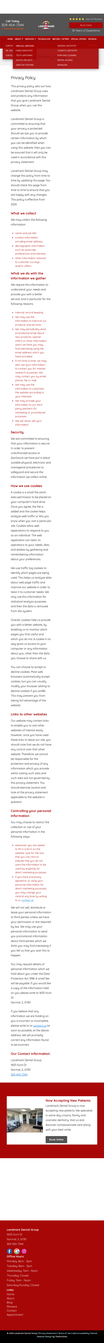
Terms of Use (64, 1333)
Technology (44, 39)
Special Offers (78, 39)
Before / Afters (61, 39)
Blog (10, 1302)
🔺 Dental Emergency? (12, 28)
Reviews (92, 39)
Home (10, 39)
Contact (92, 45)
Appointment (15, 1314)
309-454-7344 (12, 25)
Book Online (56, 1139)
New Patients (14, 45)
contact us (27, 900)
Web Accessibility (80, 1333)
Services (29, 39)
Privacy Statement (48, 1333)
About (18, 39)
